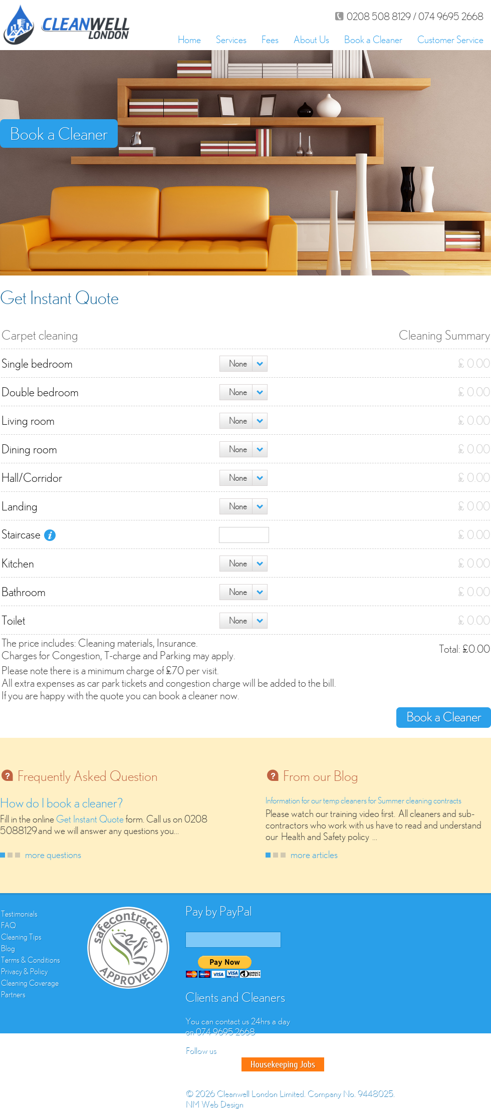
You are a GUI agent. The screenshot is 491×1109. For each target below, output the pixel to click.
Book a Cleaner (373, 39)
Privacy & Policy (24, 971)
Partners (13, 994)
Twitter (212, 1064)
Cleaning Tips (21, 936)
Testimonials (19, 913)
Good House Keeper (282, 1064)
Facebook (194, 1064)
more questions (53, 854)
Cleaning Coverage (30, 982)
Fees (270, 39)
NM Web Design (214, 1103)
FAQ (8, 925)
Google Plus (230, 1064)
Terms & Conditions (30, 959)
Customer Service (450, 39)
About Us (311, 39)
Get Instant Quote (90, 818)
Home (189, 39)
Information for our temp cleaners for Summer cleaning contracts (363, 800)
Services (231, 39)
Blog (8, 948)
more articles (314, 854)
